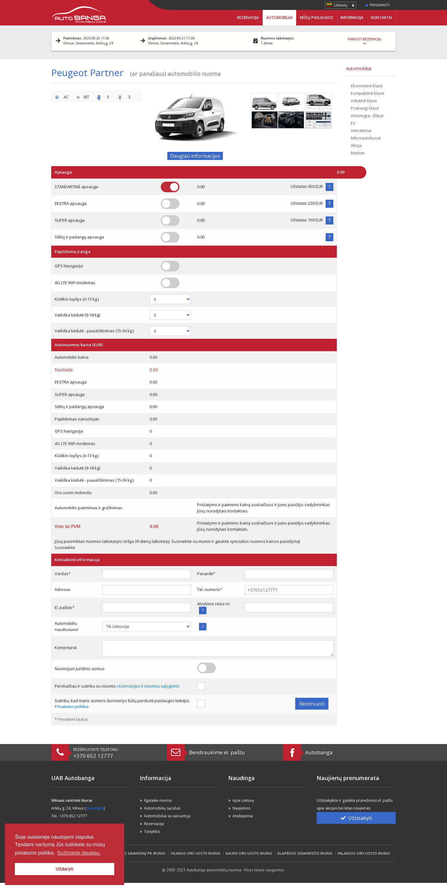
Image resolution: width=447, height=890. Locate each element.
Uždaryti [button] (65, 868)
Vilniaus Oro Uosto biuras (195, 853)
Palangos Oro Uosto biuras (364, 853)
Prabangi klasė (365, 108)
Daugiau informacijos (195, 155)
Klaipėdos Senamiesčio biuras (305, 853)
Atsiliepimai (243, 816)
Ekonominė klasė (366, 86)
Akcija (356, 145)
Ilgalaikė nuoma (158, 800)
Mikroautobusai (366, 138)
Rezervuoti (311, 703)
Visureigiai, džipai (367, 115)
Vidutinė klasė (364, 100)
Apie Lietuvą (243, 800)
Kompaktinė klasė (367, 93)
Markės (358, 153)
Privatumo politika (71, 706)
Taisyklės (152, 831)
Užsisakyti (356, 818)
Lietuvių (340, 5)
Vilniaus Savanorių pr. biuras (138, 853)
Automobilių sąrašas (162, 808)
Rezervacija (248, 17)
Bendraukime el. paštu (217, 752)
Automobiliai (279, 17)
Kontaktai (381, 17)
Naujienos (241, 808)
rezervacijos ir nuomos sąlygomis (148, 686)
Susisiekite (65, 547)
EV (353, 123)
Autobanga (319, 752)
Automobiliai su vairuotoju (167, 816)
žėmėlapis (95, 808)
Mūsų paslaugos (316, 17)
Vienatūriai (361, 130)
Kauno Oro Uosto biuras (249, 853)
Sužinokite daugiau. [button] (79, 853)
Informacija (352, 17)
